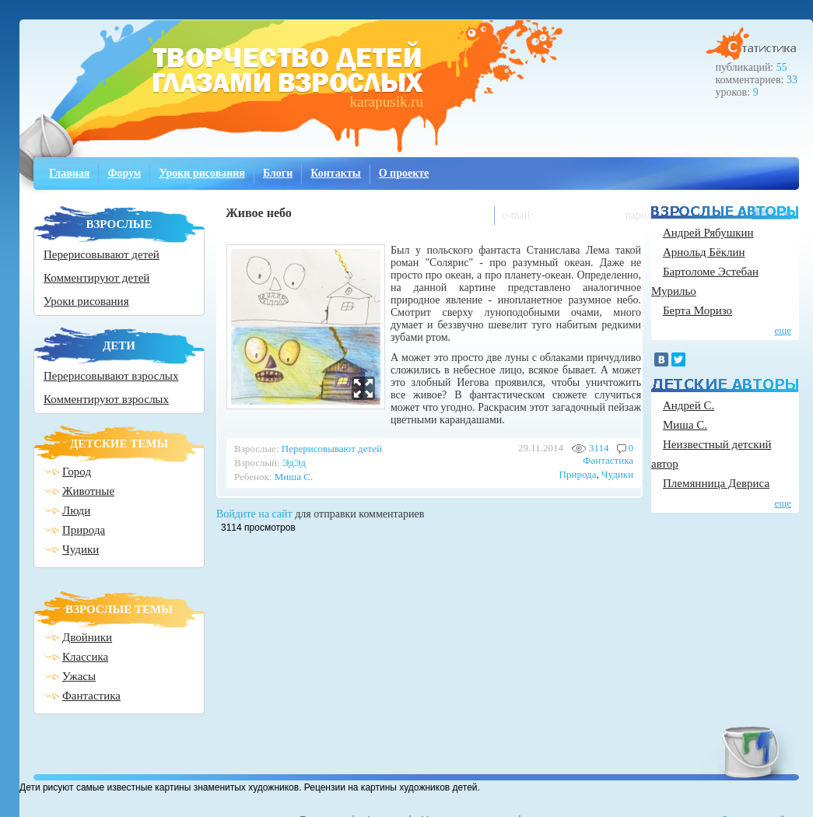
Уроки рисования (202, 173)
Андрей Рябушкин (708, 232)
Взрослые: (256, 448)
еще (782, 330)
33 (792, 80)
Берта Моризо (697, 310)
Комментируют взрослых (106, 399)
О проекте (404, 173)
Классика (85, 656)
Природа (83, 530)
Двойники (87, 637)
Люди (76, 510)
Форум (124, 173)
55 (781, 67)
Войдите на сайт (254, 514)
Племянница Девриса (716, 483)
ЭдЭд (294, 462)
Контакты (335, 173)
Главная (69, 173)
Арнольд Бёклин (704, 252)
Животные (88, 491)
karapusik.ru (386, 101)
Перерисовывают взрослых (111, 376)
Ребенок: (253, 476)
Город (76, 471)
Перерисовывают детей (101, 254)
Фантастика (91, 695)
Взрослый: (257, 462)
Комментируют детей (96, 278)
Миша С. (294, 476)
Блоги (278, 173)
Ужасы (79, 676)
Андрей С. (688, 405)
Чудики (80, 549)
